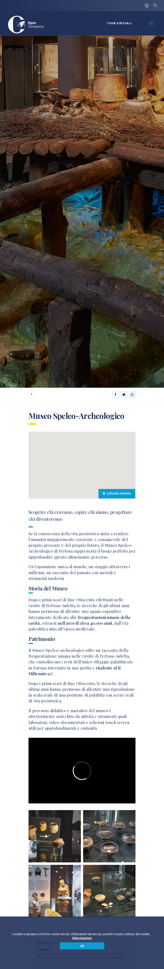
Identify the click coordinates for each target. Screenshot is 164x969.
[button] (82, 462)
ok (82, 946)
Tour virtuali (119, 23)
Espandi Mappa (117, 493)
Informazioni (82, 938)
